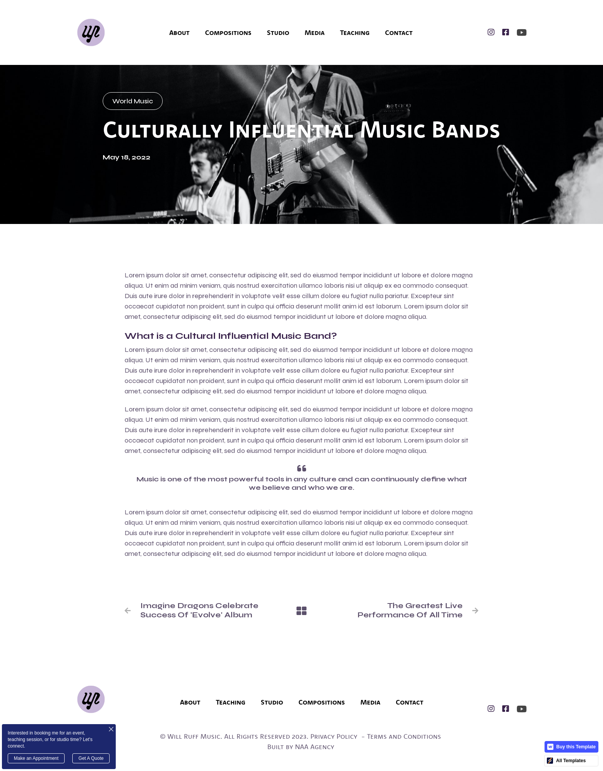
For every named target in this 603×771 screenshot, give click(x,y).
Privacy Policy (333, 736)
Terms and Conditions (404, 736)
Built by (280, 746)
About (179, 32)
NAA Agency (314, 746)
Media (315, 32)
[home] (91, 32)
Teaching (355, 32)
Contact (399, 32)
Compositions (228, 32)
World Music (132, 101)
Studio (278, 32)
